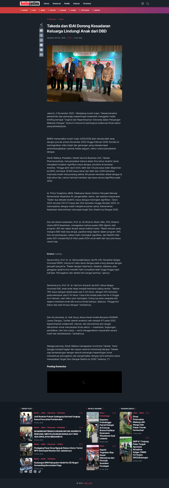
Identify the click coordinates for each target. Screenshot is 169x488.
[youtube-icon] (26, 471)
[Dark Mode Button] (142, 3)
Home (46, 3)
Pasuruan (51, 413)
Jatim (43, 413)
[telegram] (41, 45)
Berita (36, 413)
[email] (41, 55)
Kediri (43, 459)
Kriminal (87, 3)
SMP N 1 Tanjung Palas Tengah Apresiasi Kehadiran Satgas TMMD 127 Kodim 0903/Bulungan (141, 449)
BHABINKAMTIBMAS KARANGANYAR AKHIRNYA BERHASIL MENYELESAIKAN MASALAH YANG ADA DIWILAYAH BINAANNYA (57, 434)
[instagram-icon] (21, 471)
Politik (67, 3)
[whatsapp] (41, 40)
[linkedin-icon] (30, 471)
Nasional (57, 3)
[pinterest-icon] (35, 471)
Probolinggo (105, 416)
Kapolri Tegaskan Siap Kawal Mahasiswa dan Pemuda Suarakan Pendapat (107, 458)
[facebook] (41, 30)
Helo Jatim (88, 483)
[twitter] (41, 35)
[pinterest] (41, 50)
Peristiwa (61, 413)
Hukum (76, 3)
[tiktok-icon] (39, 471)
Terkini (60, 444)
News (102, 413)
